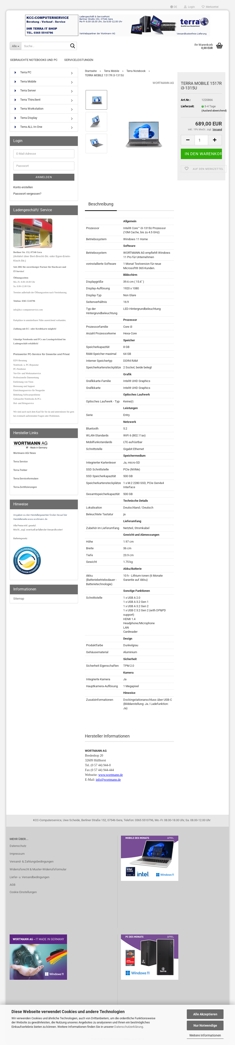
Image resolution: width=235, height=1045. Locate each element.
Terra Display (25, 118)
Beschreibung (100, 204)
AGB (12, 884)
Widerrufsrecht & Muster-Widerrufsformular (38, 869)
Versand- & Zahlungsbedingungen (31, 861)
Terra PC (22, 72)
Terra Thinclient (26, 100)
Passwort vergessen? (27, 193)
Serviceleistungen (78, 60)
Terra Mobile (24, 82)
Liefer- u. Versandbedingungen (29, 877)
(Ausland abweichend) (214, 110)
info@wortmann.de (108, 779)
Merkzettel (210, 7)
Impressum (17, 853)
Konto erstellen (23, 187)
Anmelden (44, 177)
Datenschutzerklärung (128, 1026)
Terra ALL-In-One (27, 127)
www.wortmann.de (110, 775)
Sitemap (18, 598)
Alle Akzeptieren (205, 1014)
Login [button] (189, 7)
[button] (174, 6)
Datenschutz (18, 846)
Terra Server (24, 91)
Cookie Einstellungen (23, 892)
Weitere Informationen (205, 1035)
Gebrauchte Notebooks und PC (33, 60)
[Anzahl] (201, 140)
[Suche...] (15, 46)
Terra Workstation (28, 109)
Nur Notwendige (205, 1025)
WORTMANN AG (163, 83)
